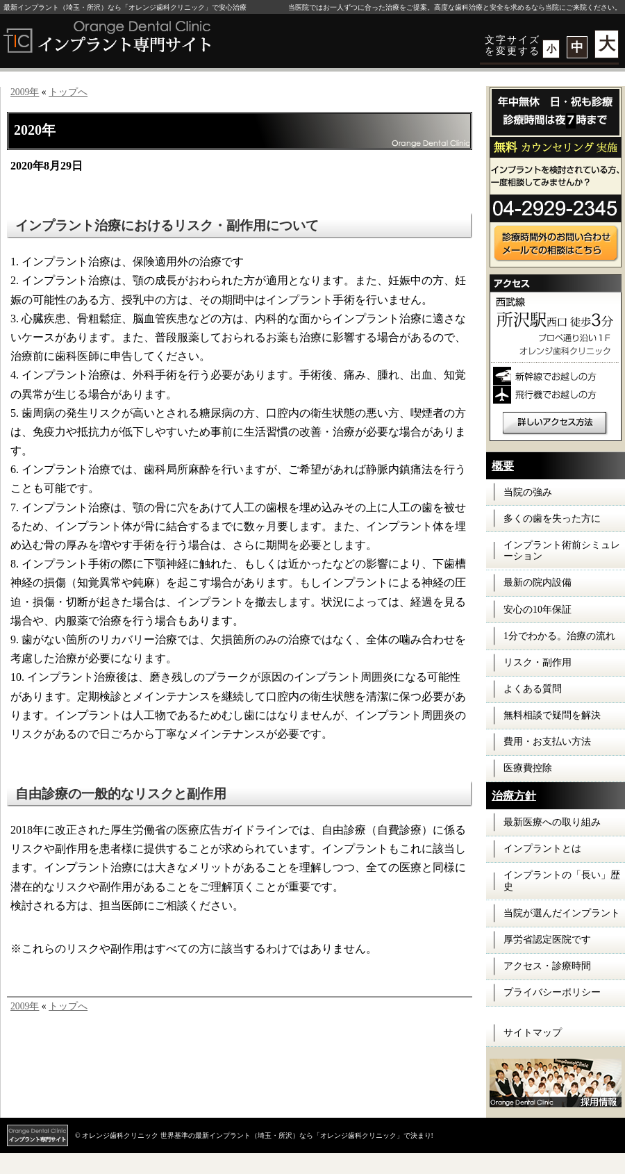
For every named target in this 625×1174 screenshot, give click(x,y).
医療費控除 (527, 768)
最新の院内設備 (537, 582)
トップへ (68, 92)
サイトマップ (532, 1032)
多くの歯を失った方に (552, 518)
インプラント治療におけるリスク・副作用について (167, 225)
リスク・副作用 (537, 662)
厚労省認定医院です (547, 939)
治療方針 (514, 796)
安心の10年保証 (537, 609)
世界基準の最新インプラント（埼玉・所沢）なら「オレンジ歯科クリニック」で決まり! (296, 1135)
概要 (503, 466)
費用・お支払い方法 (547, 741)
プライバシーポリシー (552, 992)
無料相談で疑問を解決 (552, 715)
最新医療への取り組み (552, 822)
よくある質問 (532, 689)
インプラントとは (542, 848)
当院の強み (527, 492)
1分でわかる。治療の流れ (559, 636)
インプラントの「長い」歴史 (561, 881)
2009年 (24, 92)
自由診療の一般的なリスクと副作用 (120, 793)
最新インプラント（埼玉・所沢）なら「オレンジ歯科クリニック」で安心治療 (125, 7)
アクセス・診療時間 (547, 966)
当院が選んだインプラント (561, 913)
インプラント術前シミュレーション (561, 551)
